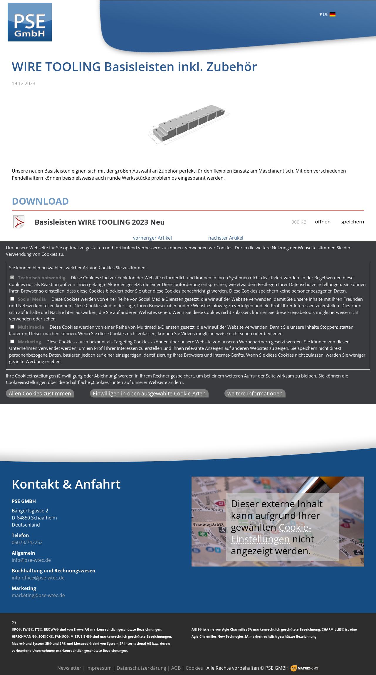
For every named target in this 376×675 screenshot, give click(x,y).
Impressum (99, 668)
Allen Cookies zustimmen (40, 393)
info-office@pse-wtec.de (38, 577)
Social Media (32, 299)
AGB (176, 668)
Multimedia (31, 327)
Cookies (194, 668)
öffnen (323, 222)
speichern (352, 222)
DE (329, 14)
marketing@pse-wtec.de (38, 595)
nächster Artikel (225, 238)
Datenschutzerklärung (141, 668)
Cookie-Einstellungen (271, 533)
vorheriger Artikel (152, 238)
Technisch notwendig (41, 277)
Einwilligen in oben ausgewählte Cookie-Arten (149, 393)
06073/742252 (27, 542)
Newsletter (69, 668)
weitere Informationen (255, 393)
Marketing (29, 342)
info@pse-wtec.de (31, 560)
